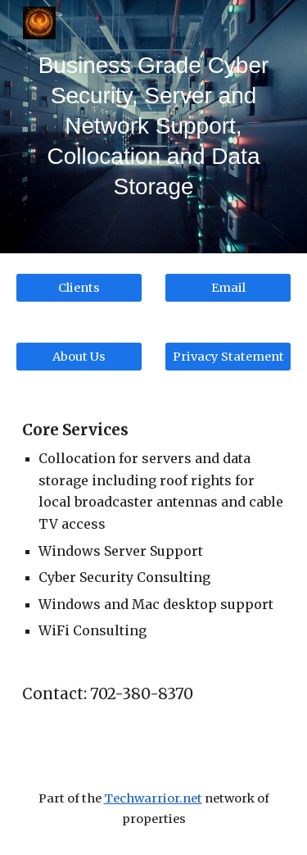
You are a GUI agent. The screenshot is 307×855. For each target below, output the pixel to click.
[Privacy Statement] (228, 356)
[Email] (228, 287)
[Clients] (79, 287)
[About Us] (79, 356)
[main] (154, 126)
